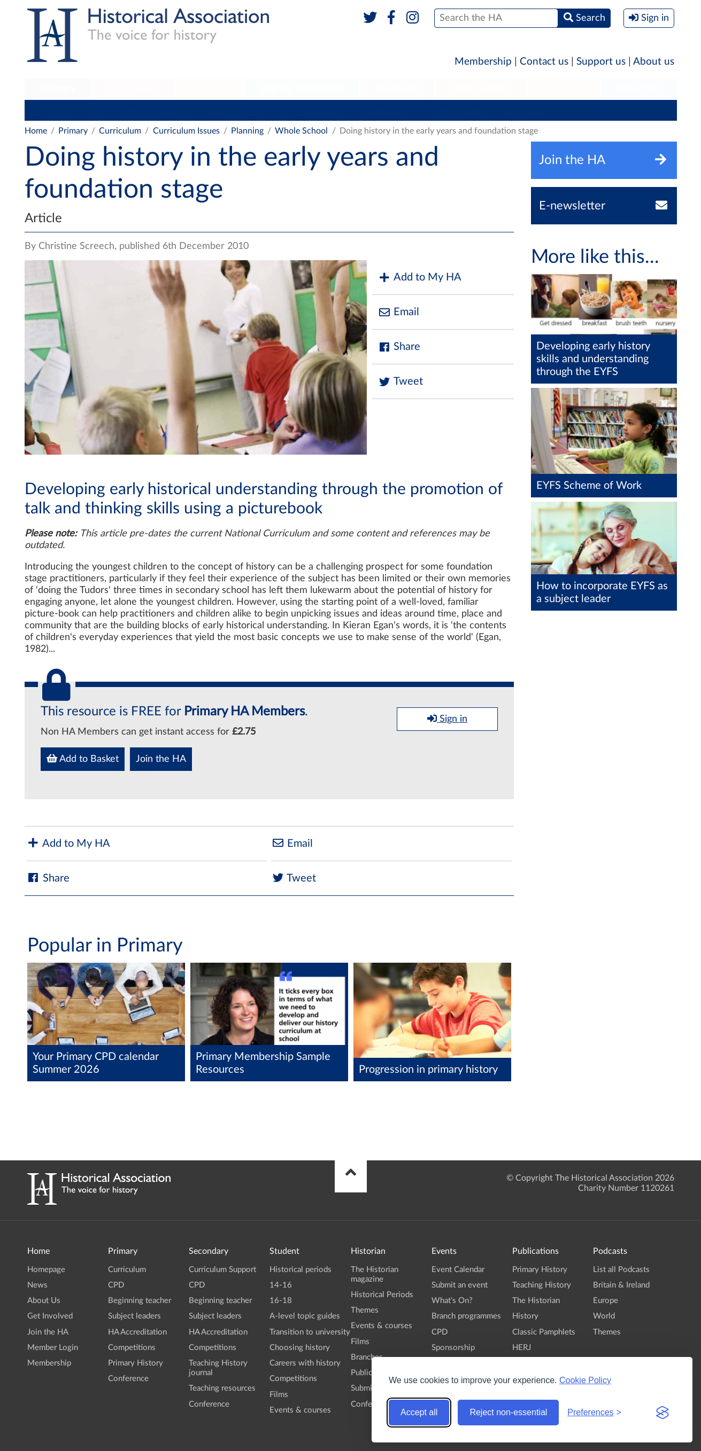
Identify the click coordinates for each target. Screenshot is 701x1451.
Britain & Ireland (621, 1285)
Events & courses (300, 1410)
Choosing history (299, 1348)
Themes (365, 1310)
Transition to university (309, 1332)
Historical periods (300, 1270)
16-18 (280, 1301)
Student (209, 88)
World (604, 1316)
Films (278, 1395)
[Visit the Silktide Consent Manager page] (662, 1412)
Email (398, 312)
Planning (247, 131)
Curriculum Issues (186, 131)
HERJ (521, 1348)
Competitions (384, 110)
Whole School (301, 131)
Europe (605, 1301)
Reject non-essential (508, 1412)
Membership (483, 62)
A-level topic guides (304, 1316)
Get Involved (50, 1316)
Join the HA (161, 759)
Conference (523, 110)
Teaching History (541, 1285)
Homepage (46, 1270)
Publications (480, 88)
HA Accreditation (311, 110)
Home (36, 131)
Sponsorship (453, 1348)
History (525, 1316)
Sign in (447, 718)
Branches (639, 88)
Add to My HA (419, 277)
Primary (58, 88)
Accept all (418, 1412)
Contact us (544, 62)
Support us (601, 62)
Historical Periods (382, 1295)
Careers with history (305, 1363)
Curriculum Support (222, 1270)
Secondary (133, 88)
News (37, 1285)
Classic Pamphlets (543, 1332)
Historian (397, 88)
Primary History (456, 110)
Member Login (52, 1348)
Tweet (400, 381)
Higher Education (301, 88)
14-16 (280, 1285)
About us (653, 62)
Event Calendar (458, 1270)
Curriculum (51, 110)
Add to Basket (83, 758)
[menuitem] (58, 89)
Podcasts (563, 88)
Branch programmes (466, 1316)
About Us (43, 1301)
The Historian (536, 1301)
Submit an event (460, 1285)
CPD (97, 110)
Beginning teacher (155, 110)
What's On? (452, 1301)
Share (399, 347)
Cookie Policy (585, 1380)
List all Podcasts (621, 1270)
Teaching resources (222, 1388)
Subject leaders (234, 110)
